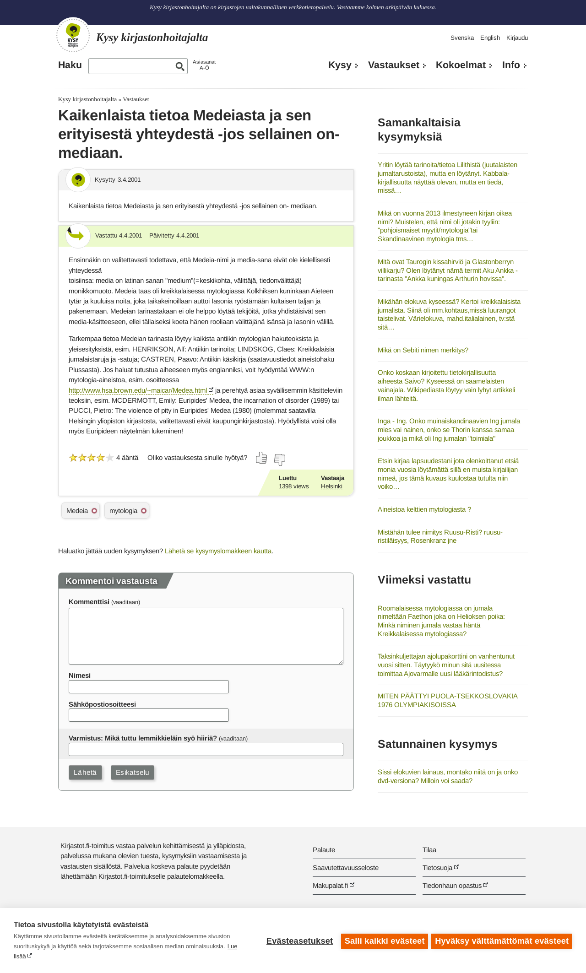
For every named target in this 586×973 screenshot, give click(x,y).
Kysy (340, 64)
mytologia (123, 510)
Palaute (324, 850)
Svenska (462, 37)
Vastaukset (393, 64)
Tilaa (429, 850)
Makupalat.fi (330, 885)
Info (511, 64)
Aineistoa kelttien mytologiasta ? (424, 509)
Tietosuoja (437, 867)
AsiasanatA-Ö (204, 64)
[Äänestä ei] (279, 460)
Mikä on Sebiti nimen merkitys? (423, 350)
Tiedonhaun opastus (452, 885)
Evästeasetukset (298, 940)
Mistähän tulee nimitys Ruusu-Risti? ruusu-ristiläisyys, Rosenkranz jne (440, 536)
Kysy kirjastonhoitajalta (87, 99)
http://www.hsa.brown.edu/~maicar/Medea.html (138, 390)
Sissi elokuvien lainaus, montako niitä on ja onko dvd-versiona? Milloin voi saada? (448, 776)
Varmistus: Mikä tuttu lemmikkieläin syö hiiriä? (143, 738)
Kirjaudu (517, 37)
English (490, 37)
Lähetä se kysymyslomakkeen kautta (218, 551)
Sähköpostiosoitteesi (102, 704)
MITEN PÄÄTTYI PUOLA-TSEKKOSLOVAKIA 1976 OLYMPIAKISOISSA (447, 700)
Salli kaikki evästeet (383, 940)
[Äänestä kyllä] (262, 458)
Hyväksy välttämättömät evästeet (502, 940)
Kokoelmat (461, 64)
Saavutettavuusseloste (346, 867)
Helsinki (331, 486)
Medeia (77, 510)
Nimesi (80, 675)
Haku (70, 64)
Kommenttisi (89, 601)
